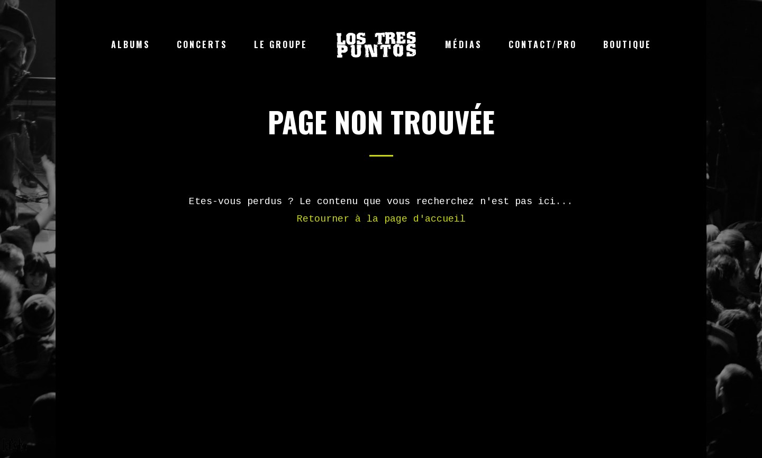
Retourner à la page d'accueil (381, 219)
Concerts (202, 44)
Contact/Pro (543, 44)
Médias (463, 44)
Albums (130, 44)
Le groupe (280, 44)
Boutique (627, 44)
